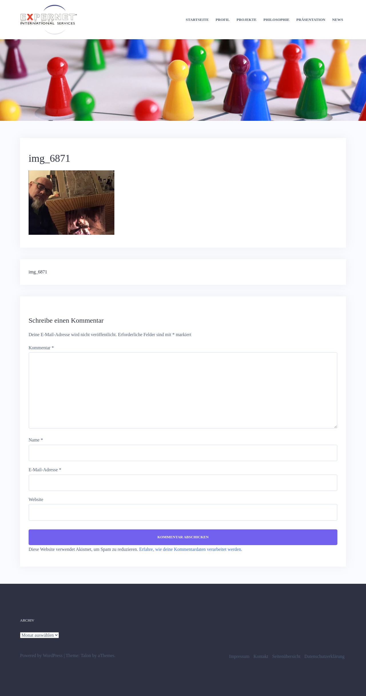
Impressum (239, 656)
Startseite (197, 19)
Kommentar (41, 347)
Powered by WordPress (41, 655)
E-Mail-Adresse (45, 469)
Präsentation (310, 19)
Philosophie (276, 19)
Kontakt (260, 656)
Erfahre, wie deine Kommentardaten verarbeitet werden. (190, 549)
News (337, 19)
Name (36, 439)
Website (36, 499)
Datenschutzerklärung (325, 656)
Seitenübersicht (286, 656)
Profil (223, 19)
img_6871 (38, 271)
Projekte (246, 19)
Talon (86, 655)
